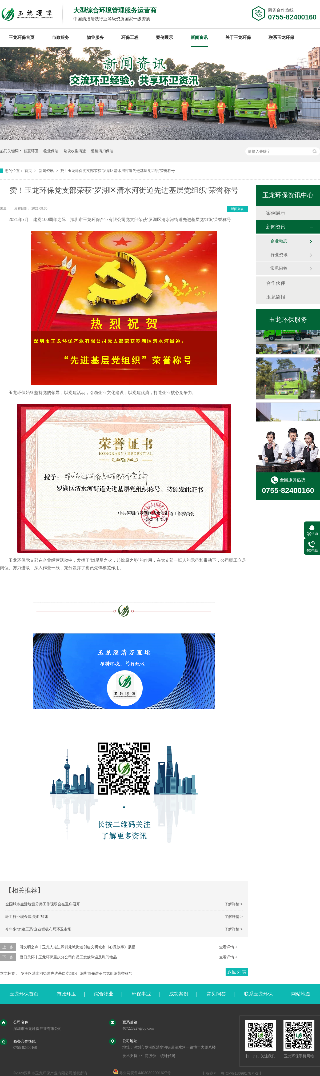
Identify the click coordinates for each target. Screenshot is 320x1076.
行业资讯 (278, 254)
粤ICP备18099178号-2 (239, 1073)
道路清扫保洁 (102, 151)
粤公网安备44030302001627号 (142, 1073)
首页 (29, 170)
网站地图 (300, 994)
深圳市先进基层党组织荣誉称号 (106, 973)
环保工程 (129, 37)
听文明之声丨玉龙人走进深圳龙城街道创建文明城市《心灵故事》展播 (77, 947)
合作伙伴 (275, 283)
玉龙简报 (275, 297)
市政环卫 (66, 994)
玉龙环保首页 (21, 37)
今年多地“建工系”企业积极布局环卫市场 (38, 929)
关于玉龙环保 (238, 37)
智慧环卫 (30, 151)
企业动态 (278, 241)
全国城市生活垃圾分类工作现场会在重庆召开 (42, 904)
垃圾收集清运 (74, 151)
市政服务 (60, 37)
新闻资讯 (199, 37)
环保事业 (141, 994)
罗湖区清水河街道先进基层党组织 (49, 973)
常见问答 (278, 268)
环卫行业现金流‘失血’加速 (26, 916)
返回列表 (237, 209)
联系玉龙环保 (281, 37)
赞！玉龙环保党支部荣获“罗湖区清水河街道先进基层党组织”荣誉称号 (117, 170)
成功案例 (178, 994)
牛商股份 (148, 1056)
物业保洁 (50, 151)
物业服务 (95, 37)
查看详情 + (228, 947)
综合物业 (103, 994)
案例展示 (164, 37)
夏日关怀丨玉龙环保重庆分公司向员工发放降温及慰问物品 (68, 957)
